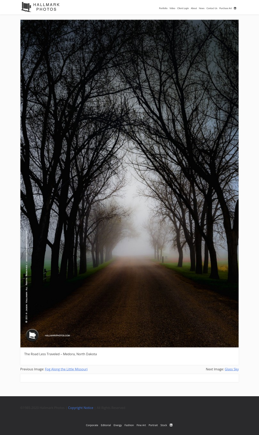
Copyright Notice (80, 408)
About (194, 8)
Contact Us (211, 8)
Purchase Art (225, 8)
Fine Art (141, 425)
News (201, 8)
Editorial (106, 425)
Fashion (129, 425)
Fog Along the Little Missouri (66, 369)
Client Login (183, 8)
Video (172, 8)
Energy (118, 425)
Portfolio (163, 8)
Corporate (92, 425)
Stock (163, 425)
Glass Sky (232, 369)
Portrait (153, 425)
